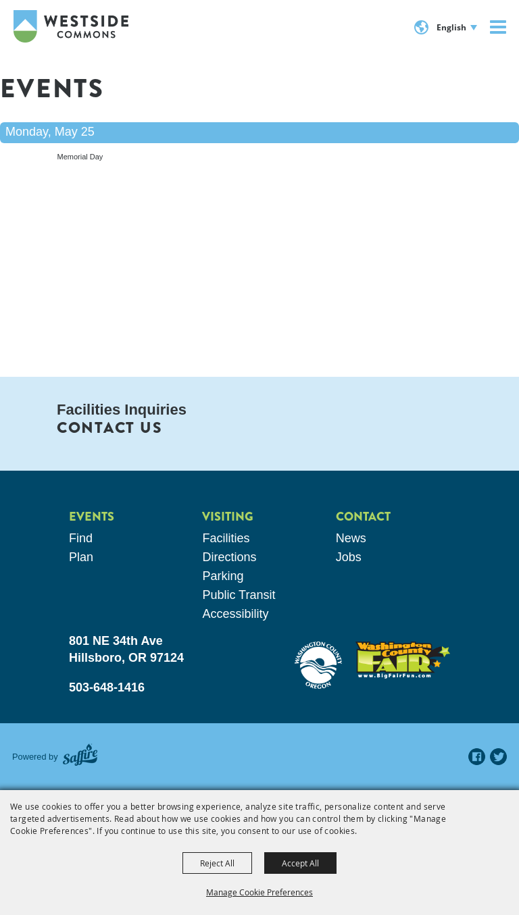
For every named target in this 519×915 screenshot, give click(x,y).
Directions (229, 557)
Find (81, 538)
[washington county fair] (402, 660)
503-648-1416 (107, 687)
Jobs (349, 557)
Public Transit (238, 595)
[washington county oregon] (318, 665)
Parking (222, 576)
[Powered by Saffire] (80, 756)
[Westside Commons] (71, 26)
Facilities (225, 538)
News (351, 538)
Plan (81, 557)
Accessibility (235, 614)
